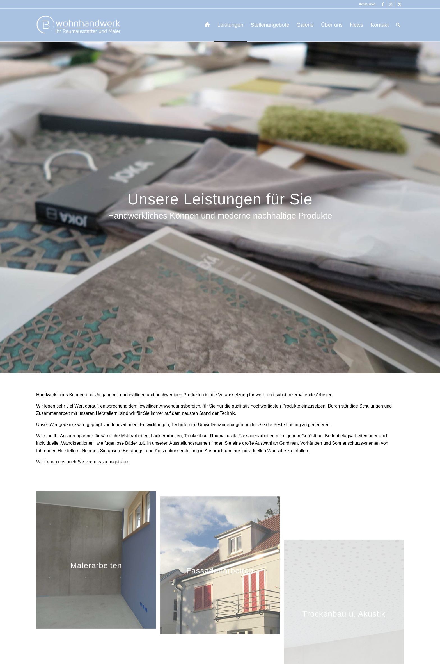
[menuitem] (207, 25)
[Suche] (398, 25)
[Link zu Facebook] (383, 4)
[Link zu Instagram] (391, 4)
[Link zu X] (399, 4)
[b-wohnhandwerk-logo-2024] (79, 25)
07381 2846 (367, 4)
